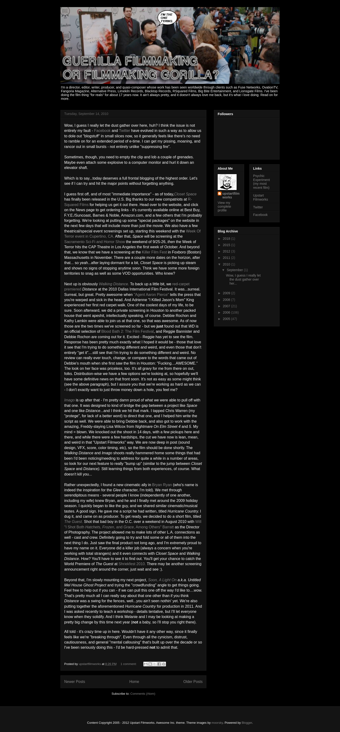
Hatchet (91, 527)
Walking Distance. (114, 284)
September (235, 270)
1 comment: (129, 664)
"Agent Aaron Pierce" (151, 295)
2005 (227, 319)
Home (134, 682)
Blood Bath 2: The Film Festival (127, 331)
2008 (227, 300)
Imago (69, 400)
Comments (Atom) (142, 693)
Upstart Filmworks (260, 197)
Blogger (247, 722)
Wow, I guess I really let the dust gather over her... (243, 279)
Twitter (258, 207)
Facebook (260, 215)
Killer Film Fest (154, 252)
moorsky (217, 722)
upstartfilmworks (230, 195)
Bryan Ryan (162, 485)
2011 (227, 258)
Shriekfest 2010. (132, 564)
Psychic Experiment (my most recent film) (261, 181)
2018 (227, 238)
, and (118, 527)
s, (100, 527)
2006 (227, 312)
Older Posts (193, 682)
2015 (227, 245)
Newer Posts (74, 682)
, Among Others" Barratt (154, 527)
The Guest (73, 522)
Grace (128, 527)
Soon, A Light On (162, 580)
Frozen (108, 527)
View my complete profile (224, 206)
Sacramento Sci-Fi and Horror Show (94, 242)
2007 (227, 306)
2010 (227, 264)
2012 (227, 251)
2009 (227, 293)
